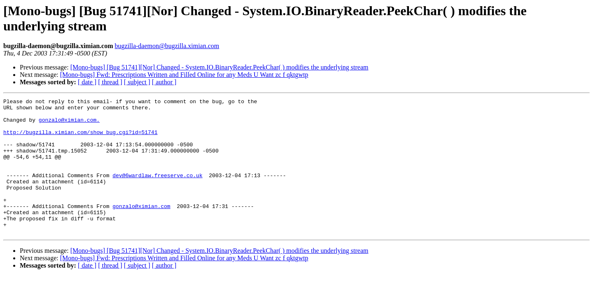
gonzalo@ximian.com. (69, 124)
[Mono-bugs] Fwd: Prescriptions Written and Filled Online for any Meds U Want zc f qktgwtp (184, 74)
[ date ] (87, 82)
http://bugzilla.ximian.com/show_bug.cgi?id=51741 (80, 139)
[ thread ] (110, 82)
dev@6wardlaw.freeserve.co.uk (157, 191)
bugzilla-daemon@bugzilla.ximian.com (166, 45)
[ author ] (164, 82)
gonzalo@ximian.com (141, 228)
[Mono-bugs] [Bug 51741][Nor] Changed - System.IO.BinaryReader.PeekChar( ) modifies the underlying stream (219, 67)
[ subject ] (137, 82)
